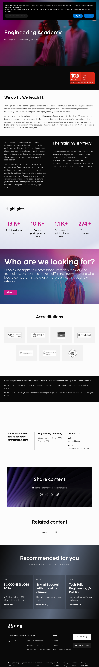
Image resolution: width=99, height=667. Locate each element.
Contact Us (82, 637)
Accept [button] (89, 16)
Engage (55, 645)
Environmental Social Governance (39, 650)
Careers (45, 532)
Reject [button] (78, 16)
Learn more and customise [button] (16, 16)
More (54, 636)
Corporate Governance (35, 645)
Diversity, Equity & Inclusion (61, 650)
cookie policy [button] (18, 7)
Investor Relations (82, 645)
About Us (31, 636)
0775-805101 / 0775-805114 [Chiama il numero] (78, 448)
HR (56, 532)
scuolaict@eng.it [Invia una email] (74, 441)
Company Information (35, 641)
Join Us (11, 292)
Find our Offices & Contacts (17, 635)
